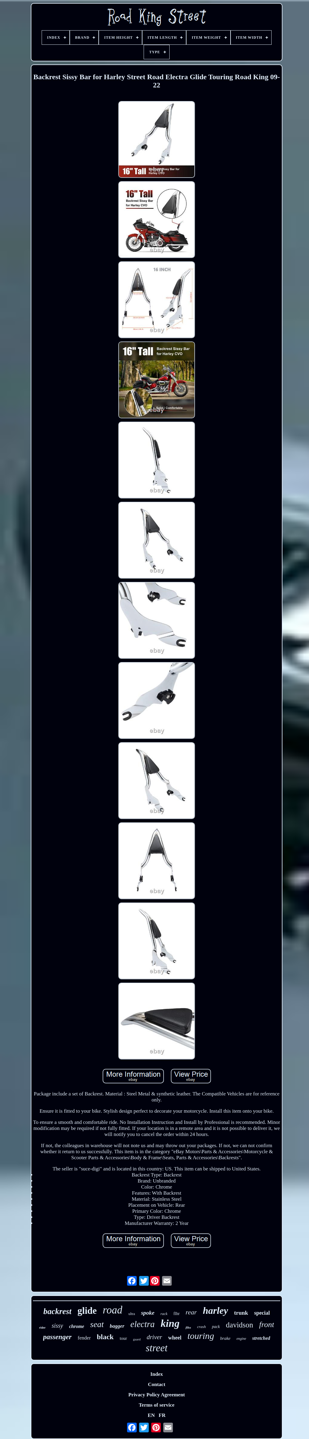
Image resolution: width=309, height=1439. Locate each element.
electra (142, 1324)
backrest (57, 1311)
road (113, 1310)
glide (87, 1310)
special (262, 1313)
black (105, 1337)
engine (241, 1338)
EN (151, 1415)
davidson (239, 1325)
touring (200, 1336)
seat (97, 1324)
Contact (156, 1384)
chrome (76, 1326)
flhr (177, 1313)
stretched (261, 1338)
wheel (174, 1338)
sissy (57, 1325)
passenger (57, 1337)
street (156, 1348)
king (170, 1323)
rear (191, 1312)
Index (156, 1374)
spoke (147, 1313)
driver (154, 1337)
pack (216, 1326)
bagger (117, 1326)
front (266, 1324)
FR (162, 1415)
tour (123, 1338)
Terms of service (156, 1405)
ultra (131, 1314)
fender (84, 1338)
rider (42, 1327)
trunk (241, 1313)
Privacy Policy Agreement (156, 1395)
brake (225, 1338)
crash (201, 1326)
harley (215, 1310)
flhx (188, 1327)
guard (137, 1339)
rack (164, 1313)
